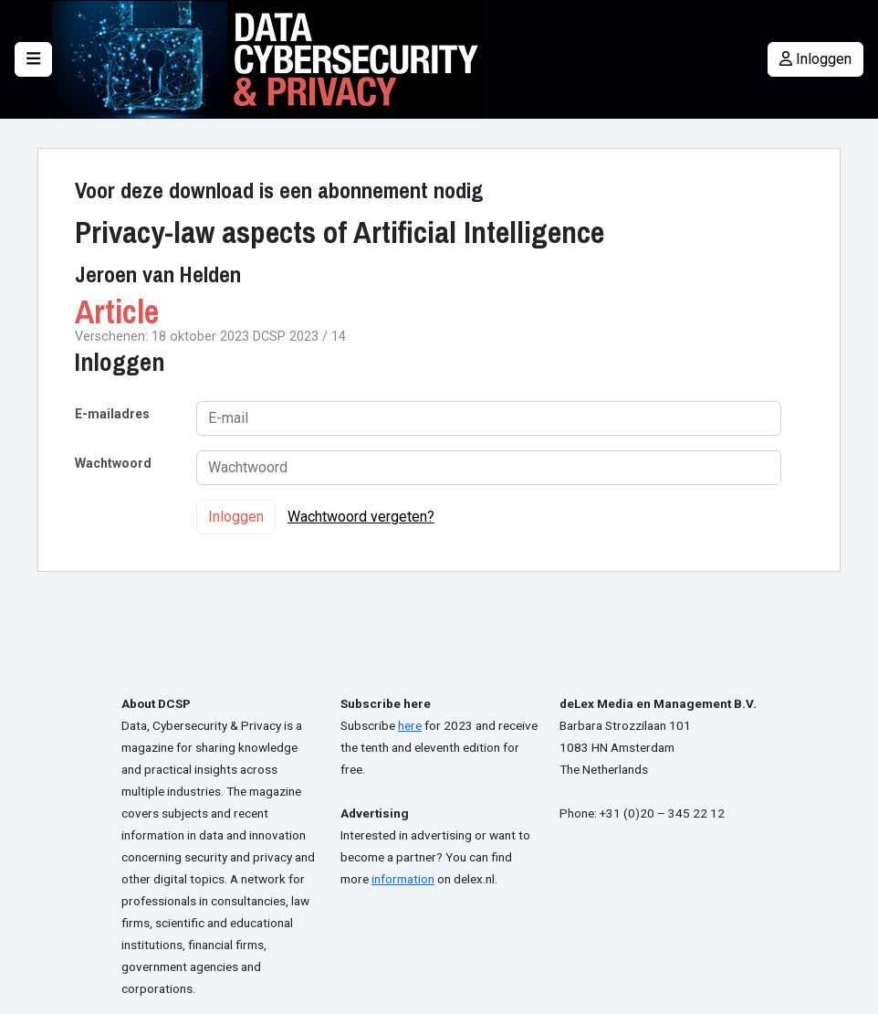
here (410, 725)
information (402, 878)
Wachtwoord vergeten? (360, 516)
